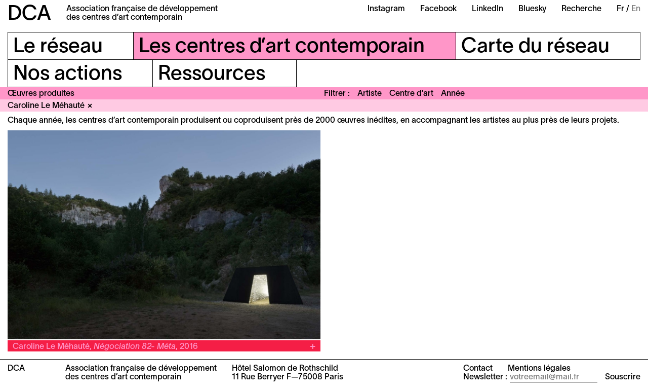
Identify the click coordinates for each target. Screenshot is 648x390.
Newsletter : (485, 377)
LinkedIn (487, 9)
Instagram (386, 9)
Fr (620, 9)
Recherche (581, 9)
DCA (29, 14)
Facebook (438, 9)
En (635, 9)
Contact (478, 368)
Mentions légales (539, 368)
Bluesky (532, 9)
